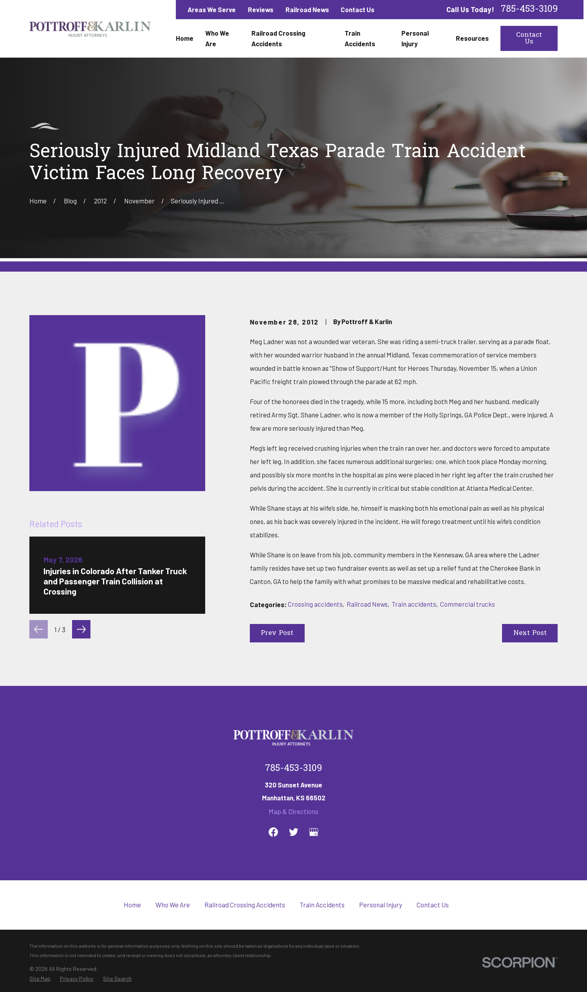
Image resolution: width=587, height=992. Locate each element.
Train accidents (414, 604)
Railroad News (307, 9)
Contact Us (357, 9)
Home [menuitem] (184, 38)
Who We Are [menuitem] (217, 38)
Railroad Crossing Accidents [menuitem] (278, 38)
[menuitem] (40, 978)
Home (132, 905)
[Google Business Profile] (313, 832)
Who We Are (172, 905)
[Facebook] (273, 832)
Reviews (260, 9)
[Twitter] (293, 832)
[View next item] (81, 629)
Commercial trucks (467, 604)
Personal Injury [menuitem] (415, 38)
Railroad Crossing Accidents (244, 905)
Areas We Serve (212, 9)
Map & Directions (293, 811)
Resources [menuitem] (472, 38)
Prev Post (277, 633)
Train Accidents (322, 905)
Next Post (530, 633)
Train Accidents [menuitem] (360, 38)
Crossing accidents (315, 604)
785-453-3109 (529, 9)
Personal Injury (380, 905)
